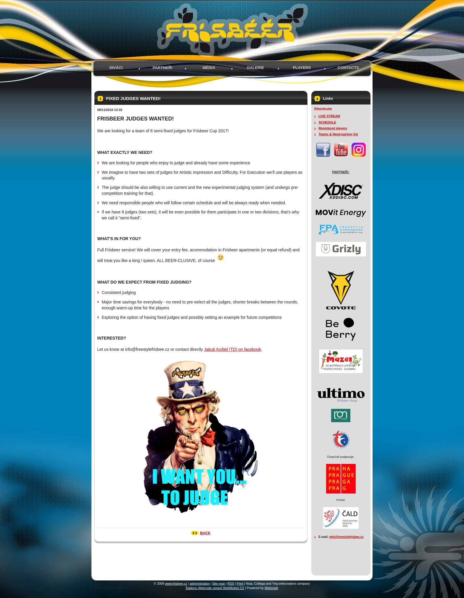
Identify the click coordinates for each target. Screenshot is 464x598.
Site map (218, 583)
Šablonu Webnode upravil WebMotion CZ (215, 588)
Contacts (348, 67)
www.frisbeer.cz (176, 583)
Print (240, 583)
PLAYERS (302, 67)
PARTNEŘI (162, 67)
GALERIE (255, 67)
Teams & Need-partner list (338, 134)
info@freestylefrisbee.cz (346, 536)
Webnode (271, 588)
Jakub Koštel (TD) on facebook (232, 349)
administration (200, 583)
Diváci (116, 67)
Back (205, 533)
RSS (231, 583)
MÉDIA (209, 67)
